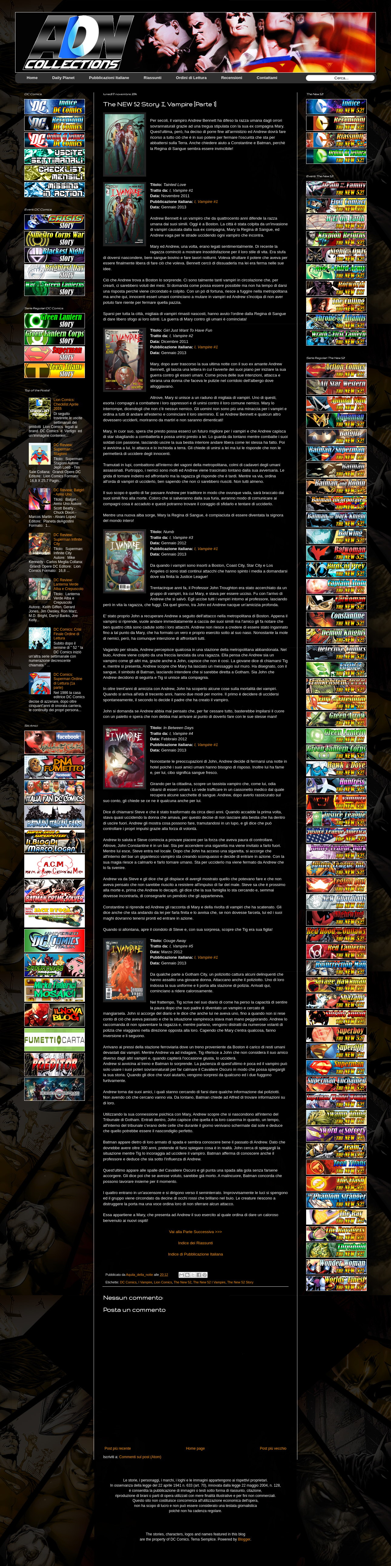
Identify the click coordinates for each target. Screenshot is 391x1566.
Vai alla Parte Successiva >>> (195, 1231)
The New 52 (182, 1282)
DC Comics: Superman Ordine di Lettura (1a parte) (68, 681)
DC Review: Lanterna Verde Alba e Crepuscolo (68, 584)
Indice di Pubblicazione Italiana (195, 1254)
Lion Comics (163, 1282)
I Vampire (145, 1282)
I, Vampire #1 (206, 201)
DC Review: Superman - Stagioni (63, 449)
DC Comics (128, 1282)
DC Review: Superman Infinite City (68, 539)
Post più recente (118, 1448)
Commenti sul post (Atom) (140, 1457)
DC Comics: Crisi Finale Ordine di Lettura (67, 633)
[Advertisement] (336, 1332)
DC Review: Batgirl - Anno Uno (69, 492)
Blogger (244, 1539)
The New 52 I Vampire (209, 1282)
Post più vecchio (273, 1448)
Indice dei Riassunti (195, 1243)
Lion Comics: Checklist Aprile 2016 (66, 404)
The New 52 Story (240, 1282)
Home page (195, 1448)
